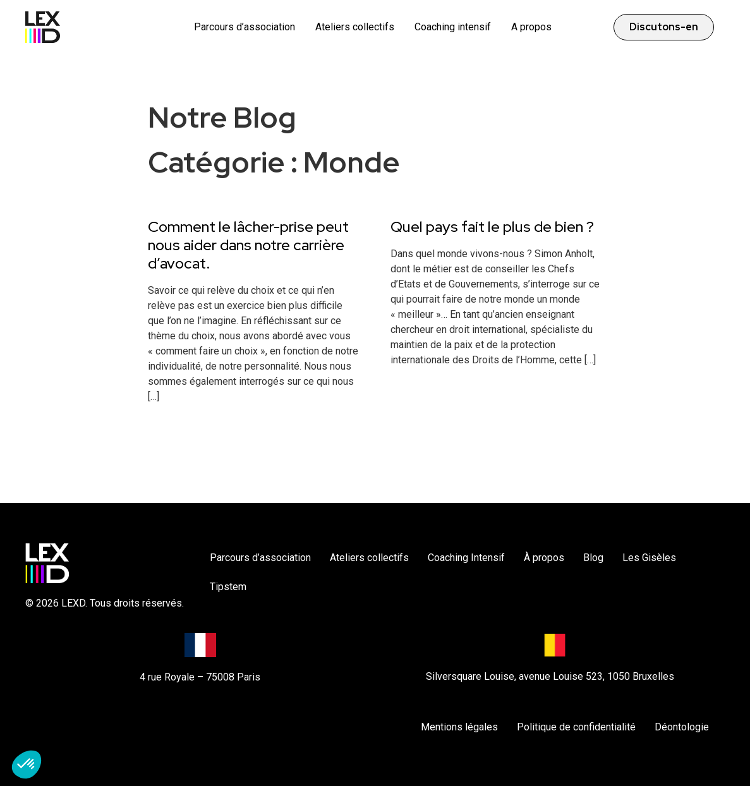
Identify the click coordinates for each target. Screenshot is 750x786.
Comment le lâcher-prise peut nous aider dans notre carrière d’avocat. (248, 245)
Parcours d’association (244, 27)
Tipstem (228, 587)
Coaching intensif (452, 27)
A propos (531, 27)
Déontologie (682, 727)
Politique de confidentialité (576, 727)
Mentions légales (459, 727)
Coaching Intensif (466, 558)
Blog (593, 558)
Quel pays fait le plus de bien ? (492, 226)
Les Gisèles (649, 558)
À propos (544, 558)
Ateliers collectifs (354, 27)
